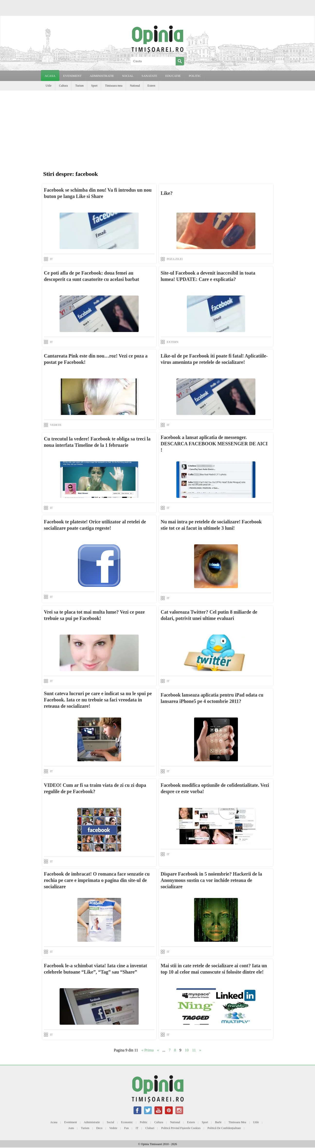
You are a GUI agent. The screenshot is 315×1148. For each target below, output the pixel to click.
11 (194, 1050)
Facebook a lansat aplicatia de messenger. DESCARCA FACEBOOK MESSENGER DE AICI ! (214, 444)
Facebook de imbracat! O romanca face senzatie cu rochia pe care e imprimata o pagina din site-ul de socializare (97, 880)
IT (51, 259)
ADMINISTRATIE (102, 76)
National (135, 85)
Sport (94, 85)
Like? (167, 193)
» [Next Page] (200, 1050)
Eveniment (70, 1122)
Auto (71, 1128)
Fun (126, 1128)
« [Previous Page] (158, 1050)
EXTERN (172, 342)
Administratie (92, 1122)
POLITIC (195, 76)
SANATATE (149, 76)
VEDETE (56, 425)
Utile (49, 85)
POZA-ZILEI (175, 259)
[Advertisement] (158, 127)
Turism (79, 85)
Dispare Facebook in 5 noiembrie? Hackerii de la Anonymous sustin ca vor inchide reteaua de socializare (211, 880)
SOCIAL (128, 76)
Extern (151, 85)
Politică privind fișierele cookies (181, 1128)
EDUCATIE (173, 76)
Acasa (50, 76)
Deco (99, 1128)
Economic (127, 1122)
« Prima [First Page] (147, 1050)
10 (187, 1050)
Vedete (113, 1128)
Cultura (63, 85)
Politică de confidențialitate (224, 1128)
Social (110, 1122)
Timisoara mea (113, 85)
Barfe (218, 1122)
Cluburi (149, 1128)
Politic (143, 1122)
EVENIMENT (72, 76)
